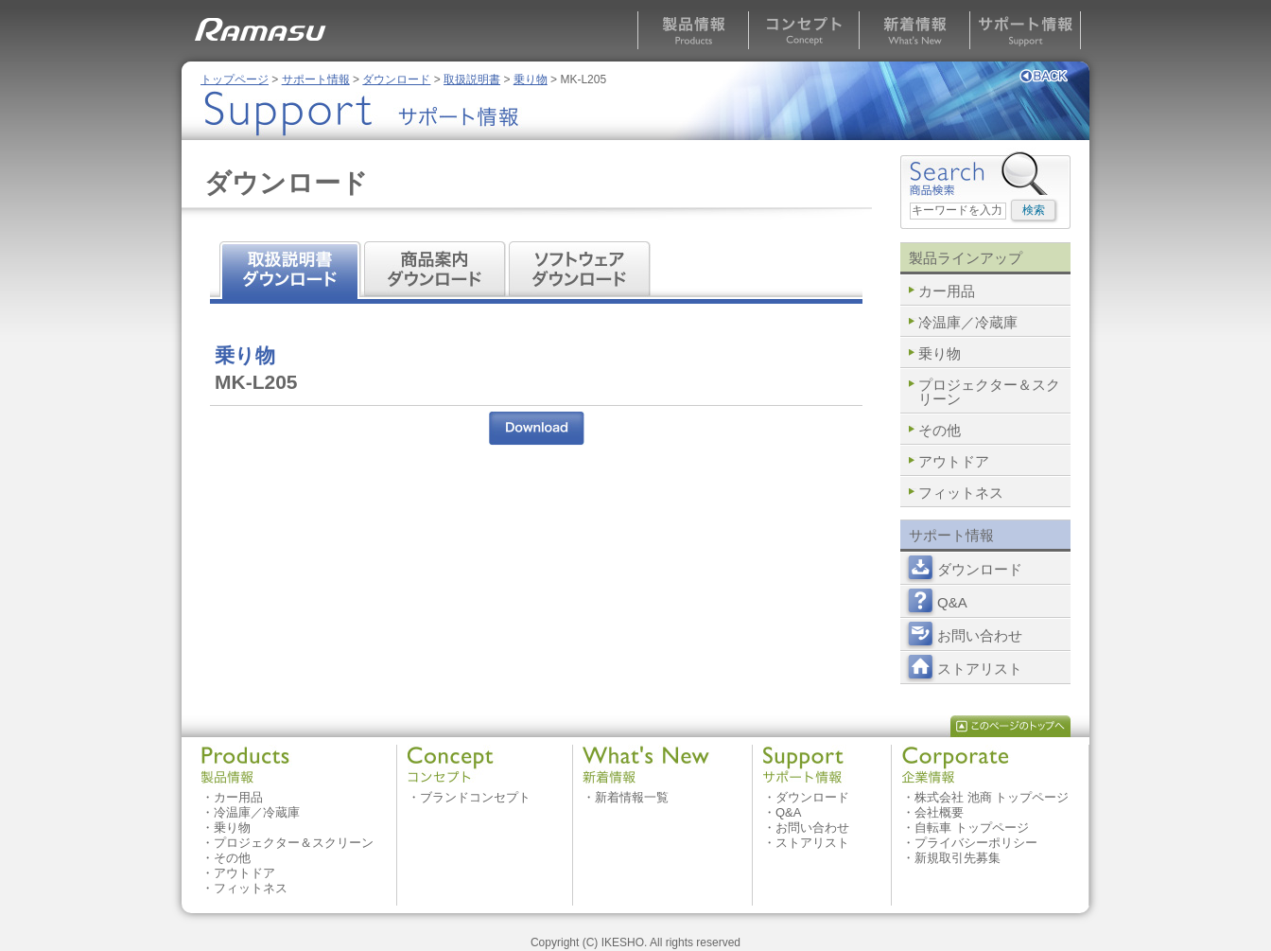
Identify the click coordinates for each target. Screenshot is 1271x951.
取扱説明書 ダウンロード (292, 270)
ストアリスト (979, 668)
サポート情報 (1025, 30)
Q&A (952, 602)
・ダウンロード (806, 797)
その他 (939, 430)
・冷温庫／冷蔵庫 (250, 812)
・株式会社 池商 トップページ (985, 797)
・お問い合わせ (806, 827)
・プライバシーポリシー (969, 843)
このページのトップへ (1010, 726)
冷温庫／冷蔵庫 (968, 322)
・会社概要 (933, 812)
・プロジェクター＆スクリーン (287, 843)
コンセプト (803, 30)
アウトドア (953, 461)
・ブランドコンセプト (469, 797)
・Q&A (782, 812)
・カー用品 (232, 797)
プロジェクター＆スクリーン (989, 392)
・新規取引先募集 (951, 858)
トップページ (234, 79)
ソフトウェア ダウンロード (583, 270)
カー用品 (946, 291)
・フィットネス (244, 888)
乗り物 (531, 79)
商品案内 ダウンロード (438, 270)
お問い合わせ (979, 635)
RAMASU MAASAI (264, 23)
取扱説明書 (472, 79)
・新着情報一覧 (626, 797)
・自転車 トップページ (965, 827)
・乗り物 (226, 827)
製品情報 (692, 30)
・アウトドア (238, 873)
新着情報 (914, 30)
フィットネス (960, 492)
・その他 (226, 858)
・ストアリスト (806, 843)
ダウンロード (396, 79)
